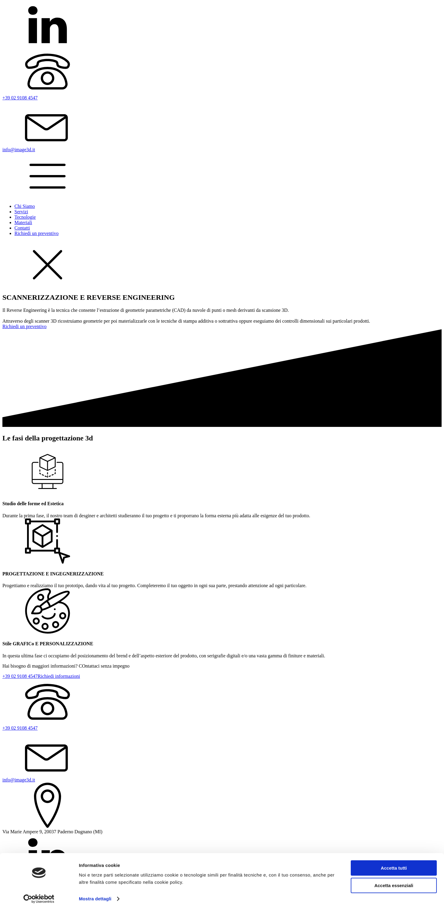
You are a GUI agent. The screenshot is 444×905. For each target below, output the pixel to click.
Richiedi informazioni (59, 676)
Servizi (21, 211)
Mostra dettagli (95, 893)
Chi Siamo (24, 206)
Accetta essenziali (393, 879)
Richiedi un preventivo (36, 233)
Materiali (23, 222)
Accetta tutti (394, 862)
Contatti (22, 227)
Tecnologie (25, 217)
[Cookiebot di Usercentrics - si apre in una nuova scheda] (39, 893)
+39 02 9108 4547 (20, 676)
